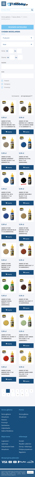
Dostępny (5, 84)
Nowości (4, 420)
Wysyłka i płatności (25, 444)
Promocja (5, 87)
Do (15, 51)
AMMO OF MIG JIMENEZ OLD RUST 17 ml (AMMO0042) (26, 301)
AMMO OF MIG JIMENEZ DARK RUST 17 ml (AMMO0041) (26, 265)
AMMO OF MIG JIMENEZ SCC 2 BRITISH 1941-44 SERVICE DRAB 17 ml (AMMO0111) (26, 124)
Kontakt (21, 441)
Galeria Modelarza (7, 431)
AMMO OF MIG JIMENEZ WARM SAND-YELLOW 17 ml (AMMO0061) (26, 373)
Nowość (5, 80)
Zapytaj (9, 132)
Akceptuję (30, 472)
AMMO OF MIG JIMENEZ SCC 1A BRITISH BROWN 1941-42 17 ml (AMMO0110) (8, 124)
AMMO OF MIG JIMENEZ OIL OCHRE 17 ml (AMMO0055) (8, 336)
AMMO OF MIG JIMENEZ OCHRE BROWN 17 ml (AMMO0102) (24, 230)
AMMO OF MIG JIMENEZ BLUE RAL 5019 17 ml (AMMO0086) (25, 159)
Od (7, 51)
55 (17, 394)
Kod (2, 72)
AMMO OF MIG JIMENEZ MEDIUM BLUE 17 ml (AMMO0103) (8, 230)
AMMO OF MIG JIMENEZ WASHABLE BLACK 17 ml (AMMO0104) (25, 195)
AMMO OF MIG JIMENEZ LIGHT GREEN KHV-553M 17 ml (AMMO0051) (26, 337)
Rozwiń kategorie (17, 27)
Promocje (4, 422)
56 (22, 394)
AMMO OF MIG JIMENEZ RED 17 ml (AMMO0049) (7, 372)
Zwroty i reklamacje (25, 446)
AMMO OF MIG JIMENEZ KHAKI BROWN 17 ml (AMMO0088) (6, 266)
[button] (17, 38)
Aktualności (5, 417)
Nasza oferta (16, 17)
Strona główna (5, 17)
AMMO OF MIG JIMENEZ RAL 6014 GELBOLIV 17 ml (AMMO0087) (7, 195)
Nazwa (3, 63)
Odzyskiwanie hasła (7, 446)
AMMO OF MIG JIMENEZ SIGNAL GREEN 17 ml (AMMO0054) (6, 302)
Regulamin (22, 452)
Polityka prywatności (25, 449)
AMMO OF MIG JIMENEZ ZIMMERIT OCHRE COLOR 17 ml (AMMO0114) (8, 159)
